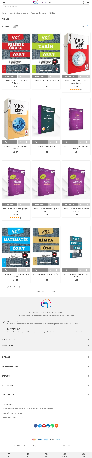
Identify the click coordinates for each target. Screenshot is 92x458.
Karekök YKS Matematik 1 (46, 146)
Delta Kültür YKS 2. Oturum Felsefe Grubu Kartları (76, 81)
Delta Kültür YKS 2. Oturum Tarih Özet (46, 80)
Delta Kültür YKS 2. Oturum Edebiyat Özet (76, 275)
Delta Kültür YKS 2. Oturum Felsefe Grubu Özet (16, 81)
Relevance (6, 26)
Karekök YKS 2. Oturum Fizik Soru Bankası (76, 147)
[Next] (88, 26)
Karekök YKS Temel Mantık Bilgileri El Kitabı (46, 209)
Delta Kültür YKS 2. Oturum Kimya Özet (46, 274)
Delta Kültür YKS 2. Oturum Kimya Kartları (15, 147)
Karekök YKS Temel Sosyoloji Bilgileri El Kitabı (76, 209)
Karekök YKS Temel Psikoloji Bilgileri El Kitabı (16, 209)
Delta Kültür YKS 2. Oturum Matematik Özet (16, 275)
